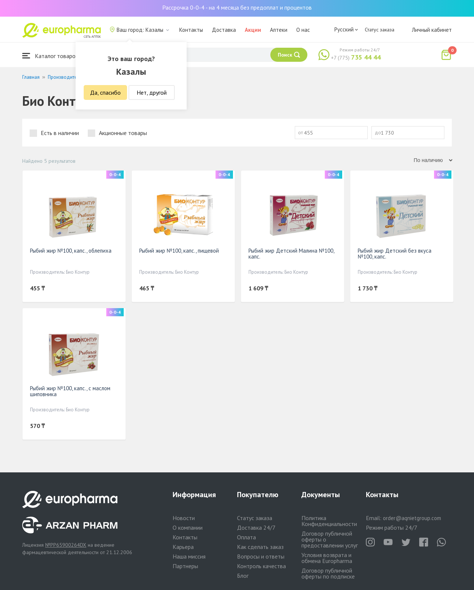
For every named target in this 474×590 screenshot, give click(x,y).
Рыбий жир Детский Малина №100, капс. (291, 253)
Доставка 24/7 (256, 527)
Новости (184, 518)
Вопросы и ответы (260, 556)
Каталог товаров (50, 56)
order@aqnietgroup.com (412, 518)
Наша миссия (189, 556)
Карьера (183, 546)
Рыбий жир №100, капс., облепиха (70, 250)
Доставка (224, 29)
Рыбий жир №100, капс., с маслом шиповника (70, 391)
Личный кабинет (432, 29)
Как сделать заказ (260, 546)
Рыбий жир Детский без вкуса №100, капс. (394, 253)
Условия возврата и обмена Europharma (326, 557)
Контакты (191, 29)
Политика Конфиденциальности (329, 520)
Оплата (246, 537)
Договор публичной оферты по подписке (328, 573)
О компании (188, 527)
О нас (303, 29)
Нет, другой (152, 92)
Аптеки (278, 29)
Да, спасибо (105, 92)
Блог (242, 575)
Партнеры (185, 566)
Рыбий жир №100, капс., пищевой (179, 250)
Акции (253, 29)
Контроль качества (261, 566)
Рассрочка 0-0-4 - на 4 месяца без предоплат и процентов (237, 7)
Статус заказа (379, 29)
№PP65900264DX (65, 545)
